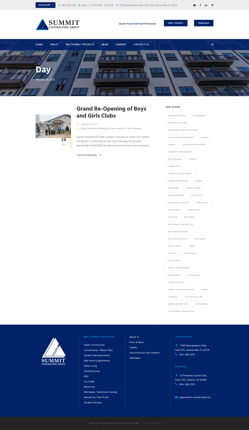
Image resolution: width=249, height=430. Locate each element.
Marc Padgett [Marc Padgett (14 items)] (175, 209)
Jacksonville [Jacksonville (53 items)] (202, 202)
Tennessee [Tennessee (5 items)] (173, 297)
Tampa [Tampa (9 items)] (204, 289)
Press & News (136, 342)
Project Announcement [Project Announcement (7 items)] (179, 268)
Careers (121, 44)
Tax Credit (89, 382)
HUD (86, 376)
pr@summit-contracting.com (195, 397)
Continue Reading (89, 155)
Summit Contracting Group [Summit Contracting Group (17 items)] (181, 289)
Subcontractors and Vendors (144, 353)
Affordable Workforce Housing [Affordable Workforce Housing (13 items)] (183, 130)
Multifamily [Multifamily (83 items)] (189, 217)
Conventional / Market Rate (98, 350)
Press (113, 128)
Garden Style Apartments (97, 355)
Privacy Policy (152, 423)
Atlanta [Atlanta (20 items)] (204, 137)
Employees (203, 23)
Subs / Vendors (175, 23)
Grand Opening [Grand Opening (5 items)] (193, 188)
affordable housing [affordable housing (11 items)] (177, 123)
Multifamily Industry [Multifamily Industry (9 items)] (178, 231)
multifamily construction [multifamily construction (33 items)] (180, 224)
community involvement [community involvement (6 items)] (194, 144)
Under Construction (94, 345)
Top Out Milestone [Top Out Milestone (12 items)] (193, 297)
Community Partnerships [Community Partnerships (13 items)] (180, 152)
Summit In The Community (129, 128)
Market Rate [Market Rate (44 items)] (194, 209)
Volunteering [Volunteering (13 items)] (201, 304)
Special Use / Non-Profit (96, 397)
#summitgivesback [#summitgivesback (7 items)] (177, 115)
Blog (83, 128)
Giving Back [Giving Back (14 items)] (173, 188)
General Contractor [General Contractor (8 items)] (178, 181)
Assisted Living (92, 371)
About (54, 44)
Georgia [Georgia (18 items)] (199, 181)
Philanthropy (104, 128)
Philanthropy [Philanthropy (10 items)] (190, 253)
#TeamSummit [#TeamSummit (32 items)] (199, 115)
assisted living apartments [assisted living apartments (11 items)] (181, 137)
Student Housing (92, 403)
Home (39, 44)
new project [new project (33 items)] (200, 239)
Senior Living (90, 366)
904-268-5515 (69, 5)
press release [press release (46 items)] (174, 260)
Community (91, 128)
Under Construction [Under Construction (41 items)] (178, 304)
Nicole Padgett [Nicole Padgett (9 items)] (175, 246)
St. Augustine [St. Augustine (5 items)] (193, 275)
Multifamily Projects (80, 44)
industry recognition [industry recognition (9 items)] (178, 202)
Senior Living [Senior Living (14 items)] (174, 275)
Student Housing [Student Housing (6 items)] (176, 282)
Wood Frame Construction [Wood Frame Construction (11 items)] (181, 311)
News (105, 44)
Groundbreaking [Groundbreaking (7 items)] (176, 195)
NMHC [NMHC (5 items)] (192, 246)
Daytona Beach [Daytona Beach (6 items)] (175, 159)
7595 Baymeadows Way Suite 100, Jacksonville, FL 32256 (148, 5)
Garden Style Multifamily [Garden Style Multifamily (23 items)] (180, 173)
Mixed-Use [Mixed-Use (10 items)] (172, 217)
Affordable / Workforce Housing (100, 392)
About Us (134, 337)
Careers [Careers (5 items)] (171, 144)
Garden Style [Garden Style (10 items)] (174, 166)
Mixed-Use (89, 387)
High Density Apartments (97, 361)
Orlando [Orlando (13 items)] (172, 253)
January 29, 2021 (89, 124)
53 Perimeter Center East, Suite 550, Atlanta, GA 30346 (191, 378)
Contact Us (141, 44)
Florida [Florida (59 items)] (192, 159)
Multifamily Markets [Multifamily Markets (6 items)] (178, 239)
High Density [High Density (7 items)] (197, 195)
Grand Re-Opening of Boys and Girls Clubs (111, 112)
